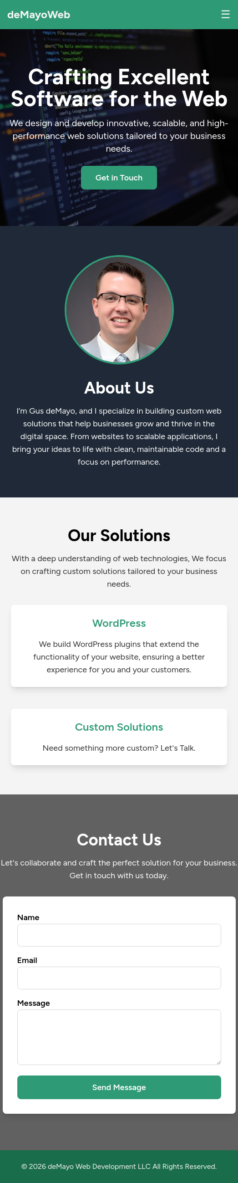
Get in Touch (119, 178)
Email (27, 960)
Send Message (119, 1087)
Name (28, 917)
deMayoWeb (38, 14)
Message (33, 1003)
